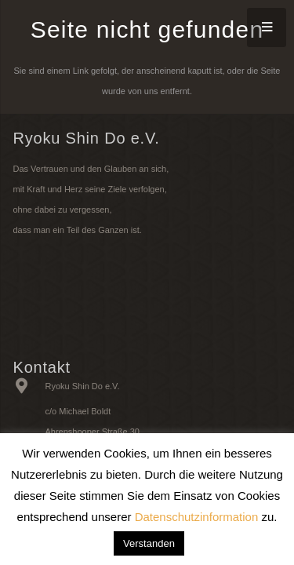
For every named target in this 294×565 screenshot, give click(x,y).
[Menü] (266, 27)
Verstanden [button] (149, 543)
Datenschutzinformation (197, 516)
